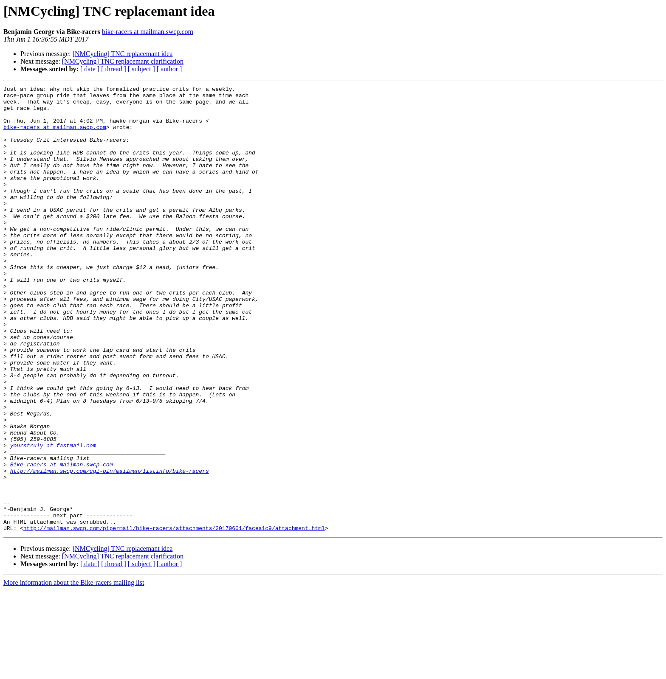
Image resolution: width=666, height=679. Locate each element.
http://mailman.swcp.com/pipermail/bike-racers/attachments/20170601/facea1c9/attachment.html (174, 617)
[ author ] (169, 69)
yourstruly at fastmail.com (53, 518)
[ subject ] (141, 69)
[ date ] (89, 69)
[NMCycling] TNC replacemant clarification (122, 61)
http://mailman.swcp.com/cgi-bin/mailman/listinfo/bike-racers (109, 548)
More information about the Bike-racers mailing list (73, 671)
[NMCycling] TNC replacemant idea (123, 53)
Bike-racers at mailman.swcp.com (61, 540)
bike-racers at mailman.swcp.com (147, 31)
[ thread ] (113, 69)
